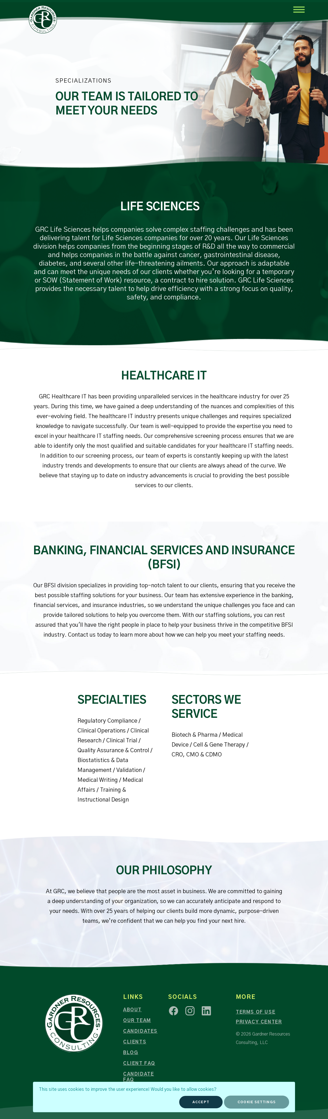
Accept (200, 1102)
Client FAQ (139, 1063)
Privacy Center (259, 1022)
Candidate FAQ (138, 1077)
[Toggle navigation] (299, 9)
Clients (134, 1042)
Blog (130, 1052)
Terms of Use (255, 1012)
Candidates (140, 1031)
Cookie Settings (257, 1102)
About (132, 1010)
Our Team (137, 1020)
